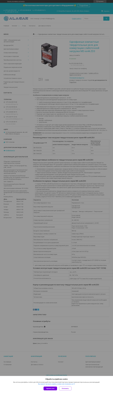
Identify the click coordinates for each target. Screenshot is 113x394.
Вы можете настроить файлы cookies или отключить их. (55, 384)
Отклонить (65, 388)
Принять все (50, 388)
